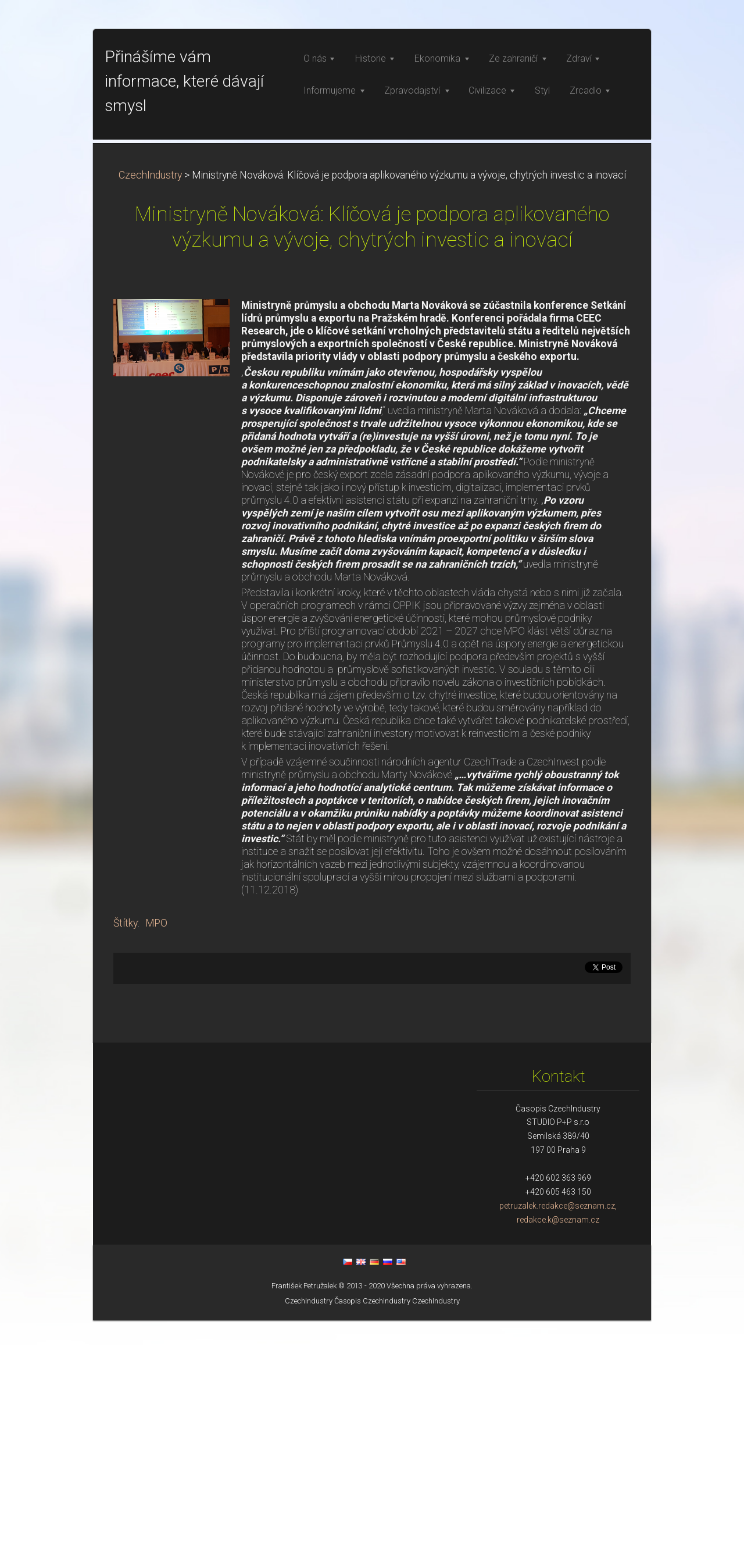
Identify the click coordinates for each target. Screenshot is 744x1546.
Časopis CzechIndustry (372, 1526)
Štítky (125, 1149)
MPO (156, 1149)
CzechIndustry (150, 401)
